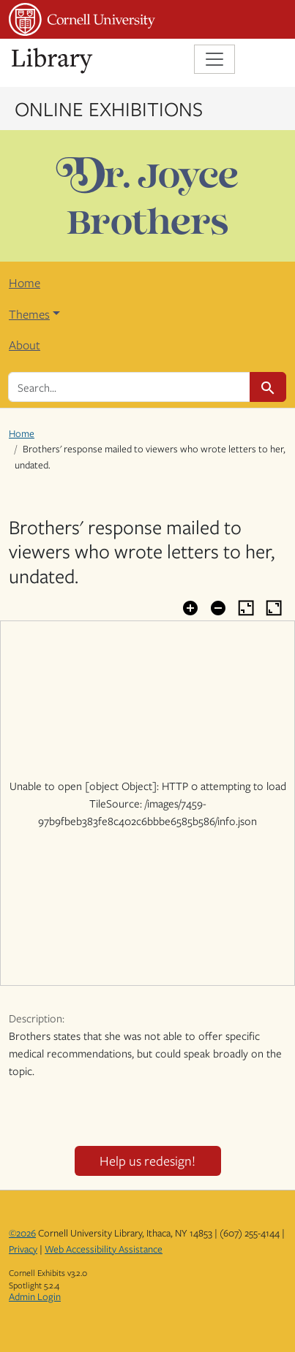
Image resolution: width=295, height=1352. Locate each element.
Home (24, 283)
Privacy (23, 1249)
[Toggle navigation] (214, 59)
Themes (29, 314)
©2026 (22, 1232)
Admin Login (35, 1296)
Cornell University (82, 19)
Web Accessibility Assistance (104, 1249)
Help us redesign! (147, 1160)
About (24, 345)
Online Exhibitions (109, 108)
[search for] (129, 386)
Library (53, 61)
